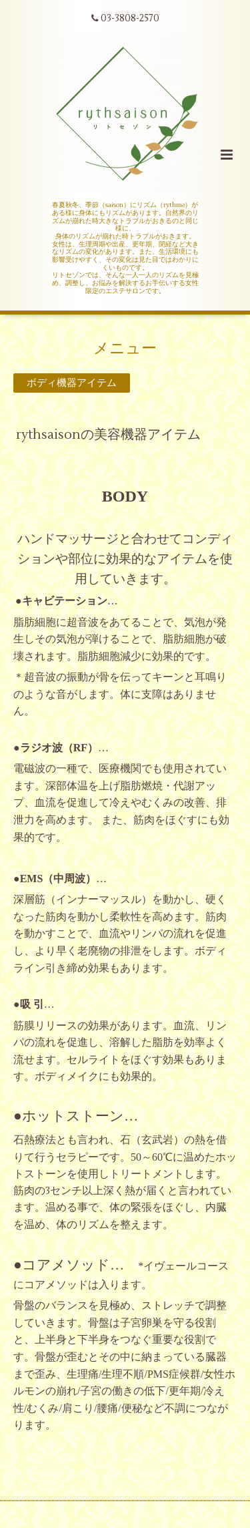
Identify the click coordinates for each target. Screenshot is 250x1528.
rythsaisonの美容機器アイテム (108, 434)
